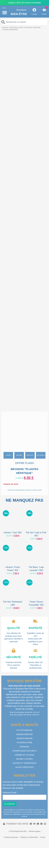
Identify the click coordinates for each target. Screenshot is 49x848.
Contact (42, 837)
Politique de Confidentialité (12, 814)
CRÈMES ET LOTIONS (24, 755)
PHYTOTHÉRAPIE (24, 730)
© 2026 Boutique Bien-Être (18, 831)
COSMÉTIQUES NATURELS (24, 751)
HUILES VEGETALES (24, 767)
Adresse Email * (10, 793)
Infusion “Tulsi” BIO (13, 532)
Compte (34, 14)
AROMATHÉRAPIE (24, 738)
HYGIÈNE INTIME (24, 742)
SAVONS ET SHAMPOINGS (24, 763)
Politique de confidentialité (29, 837)
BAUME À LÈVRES (24, 759)
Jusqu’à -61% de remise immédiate (24, 3)
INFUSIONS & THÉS (16, 27)
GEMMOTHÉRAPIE (24, 734)
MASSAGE (24, 747)
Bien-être (19, 14)
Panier (44, 14)
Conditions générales (11, 837)
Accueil (5, 27)
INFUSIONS (28, 27)
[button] (4, 12)
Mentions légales (34, 831)
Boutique (22, 10)
